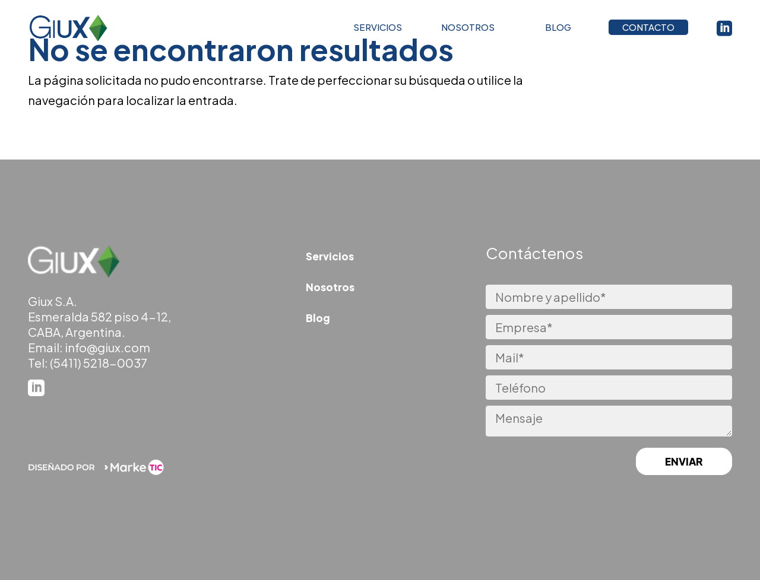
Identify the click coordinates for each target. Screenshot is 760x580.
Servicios (330, 256)
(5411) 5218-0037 (98, 362)
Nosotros (330, 287)
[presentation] (544, 463)
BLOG (558, 30)
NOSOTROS (468, 30)
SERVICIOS (377, 30)
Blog (318, 317)
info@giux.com (107, 347)
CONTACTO (648, 30)
